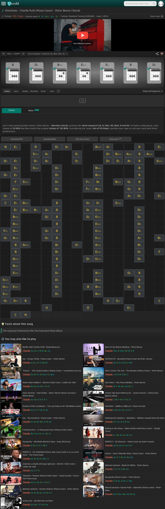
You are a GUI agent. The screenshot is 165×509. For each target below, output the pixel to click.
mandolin (34, 91)
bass (52, 91)
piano (16, 91)
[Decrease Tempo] (3, 54)
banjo (43, 91)
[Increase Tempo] (23, 54)
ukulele (25, 91)
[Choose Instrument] (58, 91)
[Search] (153, 3)
